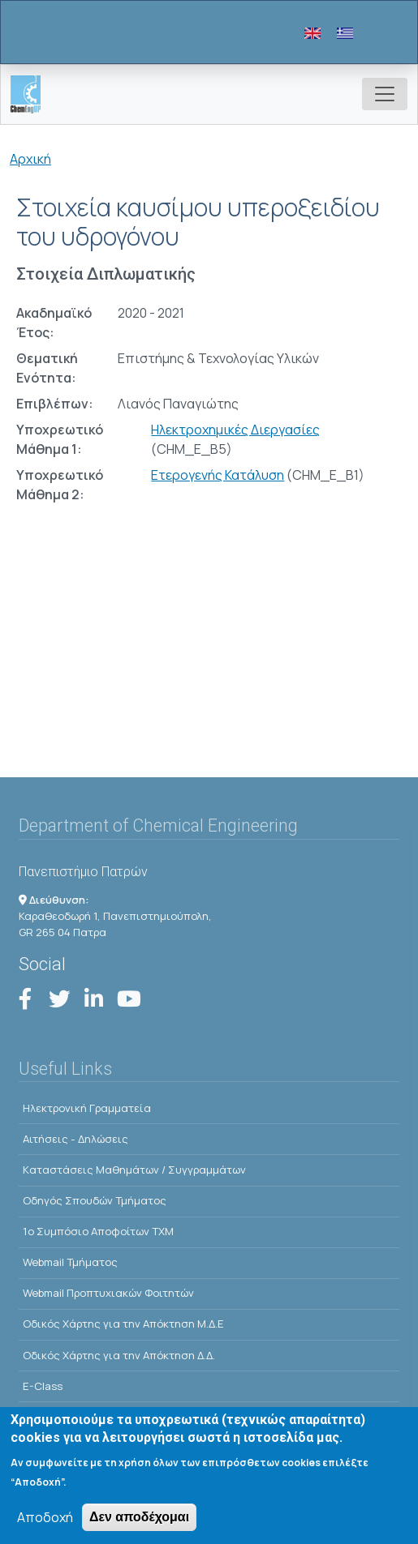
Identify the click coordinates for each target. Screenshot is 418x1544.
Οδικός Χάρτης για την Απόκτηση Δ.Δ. (119, 1355)
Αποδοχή (45, 1527)
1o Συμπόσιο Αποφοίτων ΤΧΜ (98, 1231)
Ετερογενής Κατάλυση (217, 475)
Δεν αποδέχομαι (139, 1526)
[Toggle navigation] (384, 94)
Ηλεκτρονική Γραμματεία (87, 1108)
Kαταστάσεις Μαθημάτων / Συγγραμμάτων (134, 1169)
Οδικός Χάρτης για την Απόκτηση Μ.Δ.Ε (123, 1323)
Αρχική (30, 159)
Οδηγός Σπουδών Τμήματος (94, 1200)
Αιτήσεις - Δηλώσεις (75, 1138)
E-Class (42, 1386)
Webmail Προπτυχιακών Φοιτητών (108, 1292)
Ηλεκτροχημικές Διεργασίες (235, 429)
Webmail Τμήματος (70, 1262)
